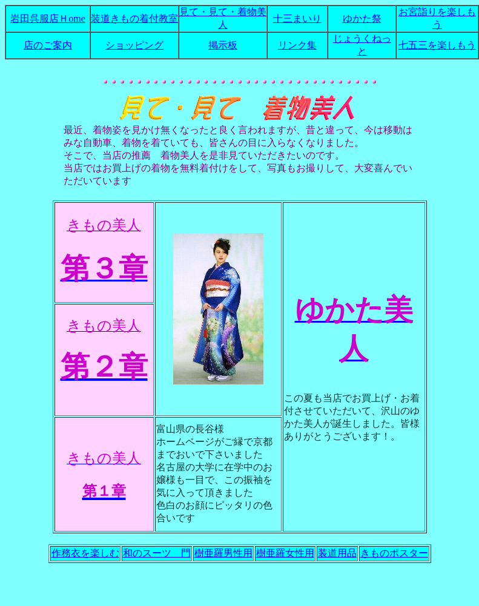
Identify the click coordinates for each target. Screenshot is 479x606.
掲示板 (222, 45)
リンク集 (297, 45)
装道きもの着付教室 (134, 18)
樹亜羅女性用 (285, 553)
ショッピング (134, 45)
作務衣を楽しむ (85, 553)
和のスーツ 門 (157, 553)
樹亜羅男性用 (223, 553)
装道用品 (337, 553)
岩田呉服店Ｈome (47, 18)
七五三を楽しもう (437, 45)
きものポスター (394, 553)
